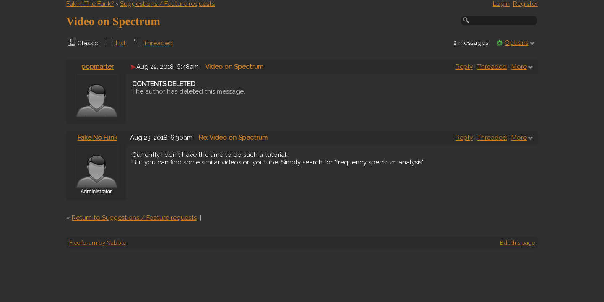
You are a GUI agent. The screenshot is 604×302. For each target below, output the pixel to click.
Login (501, 4)
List (121, 43)
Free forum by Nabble (97, 242)
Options (516, 43)
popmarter (97, 66)
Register (525, 4)
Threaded (158, 43)
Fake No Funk (97, 137)
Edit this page (517, 242)
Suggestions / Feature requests (167, 4)
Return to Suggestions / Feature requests (134, 217)
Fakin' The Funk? (90, 4)
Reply (464, 66)
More (519, 66)
